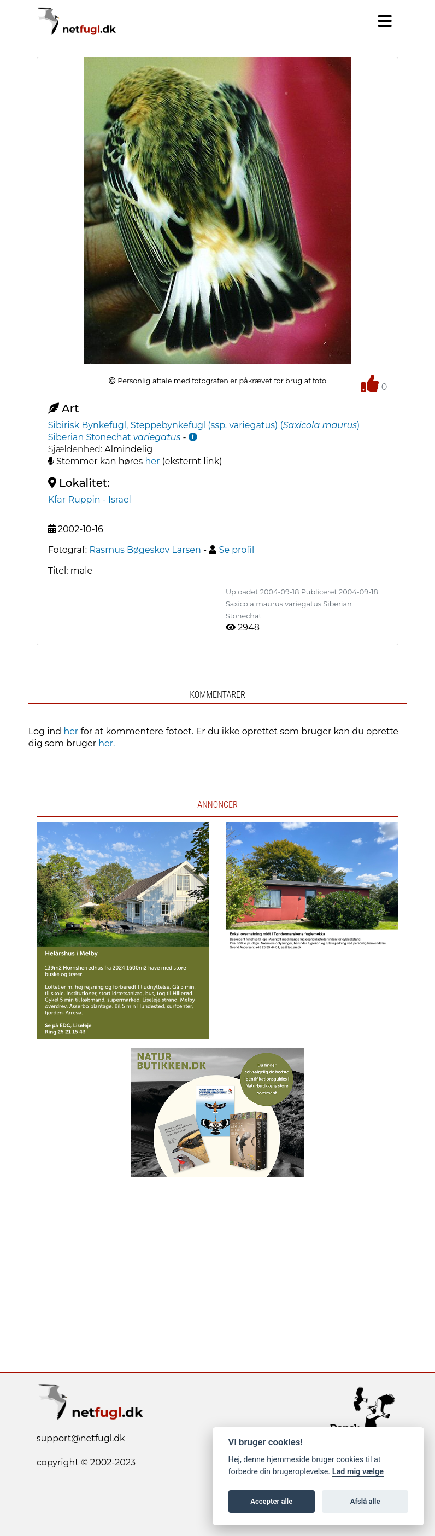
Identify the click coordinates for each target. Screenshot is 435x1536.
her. (106, 743)
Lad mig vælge (358, 1471)
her (152, 461)
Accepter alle (271, 1501)
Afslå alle (365, 1501)
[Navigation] (385, 21)
